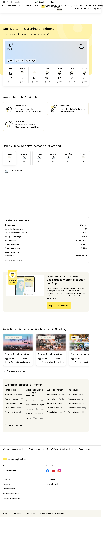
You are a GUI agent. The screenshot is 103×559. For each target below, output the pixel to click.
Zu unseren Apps (10, 470)
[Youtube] (53, 471)
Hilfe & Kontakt (52, 484)
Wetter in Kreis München (59, 448)
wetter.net (14, 260)
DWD (22, 260)
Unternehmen (9, 489)
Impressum (31, 513)
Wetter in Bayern (34, 448)
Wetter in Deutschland (13, 449)
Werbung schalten (11, 493)
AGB (5, 513)
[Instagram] (59, 471)
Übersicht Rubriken (11, 498)
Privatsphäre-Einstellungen (52, 513)
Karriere (6, 484)
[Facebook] (48, 471)
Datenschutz (16, 513)
